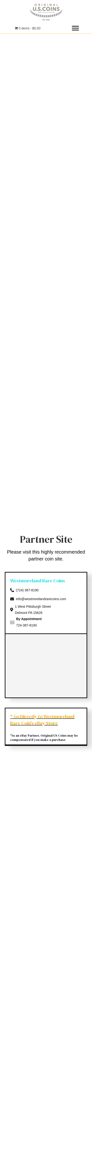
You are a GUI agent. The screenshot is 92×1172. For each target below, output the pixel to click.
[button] (75, 28)
